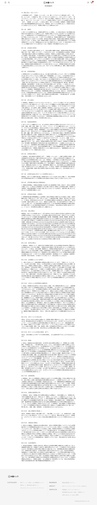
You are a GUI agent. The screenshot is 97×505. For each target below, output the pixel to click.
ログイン (72, 482)
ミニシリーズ (32, 488)
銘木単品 (29, 485)
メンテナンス (40, 488)
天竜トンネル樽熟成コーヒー (36, 482)
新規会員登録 (65, 482)
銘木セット (36, 485)
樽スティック (24, 482)
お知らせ (84, 486)
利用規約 (64, 489)
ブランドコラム (76, 486)
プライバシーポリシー (74, 489)
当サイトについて (67, 486)
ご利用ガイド (80, 492)
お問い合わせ (65, 495)
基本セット (23, 485)
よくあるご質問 (74, 495)
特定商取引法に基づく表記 (69, 492)
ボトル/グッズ (24, 488)
